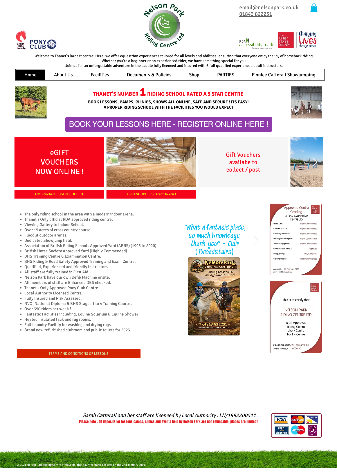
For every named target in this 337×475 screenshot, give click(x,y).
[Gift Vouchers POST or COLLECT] (59, 194)
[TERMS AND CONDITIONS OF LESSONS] (79, 353)
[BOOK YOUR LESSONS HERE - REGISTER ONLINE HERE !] (168, 124)
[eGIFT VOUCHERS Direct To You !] (151, 194)
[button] (314, 7)
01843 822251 (255, 14)
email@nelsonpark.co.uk (269, 7)
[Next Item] (315, 162)
